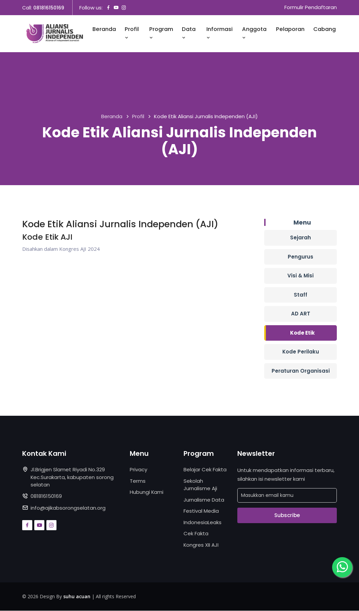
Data (189, 33)
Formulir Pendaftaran (310, 7)
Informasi (219, 33)
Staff (300, 294)
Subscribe (287, 515)
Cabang (324, 29)
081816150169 (48, 7)
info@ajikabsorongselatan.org (68, 508)
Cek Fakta (196, 533)
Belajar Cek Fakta (205, 469)
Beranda (104, 29)
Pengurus (300, 256)
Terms (138, 480)
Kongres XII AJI (201, 544)
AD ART (300, 313)
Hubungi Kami (147, 492)
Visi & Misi (300, 275)
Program (161, 33)
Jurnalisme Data (204, 499)
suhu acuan (76, 596)
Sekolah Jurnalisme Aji (200, 484)
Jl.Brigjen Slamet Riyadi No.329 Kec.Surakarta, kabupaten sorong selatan (72, 477)
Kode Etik (302, 332)
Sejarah (300, 237)
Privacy (138, 469)
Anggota (254, 33)
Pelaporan (290, 29)
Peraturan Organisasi (301, 370)
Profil (132, 33)
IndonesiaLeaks (203, 522)
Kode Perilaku (300, 351)
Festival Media (201, 511)
